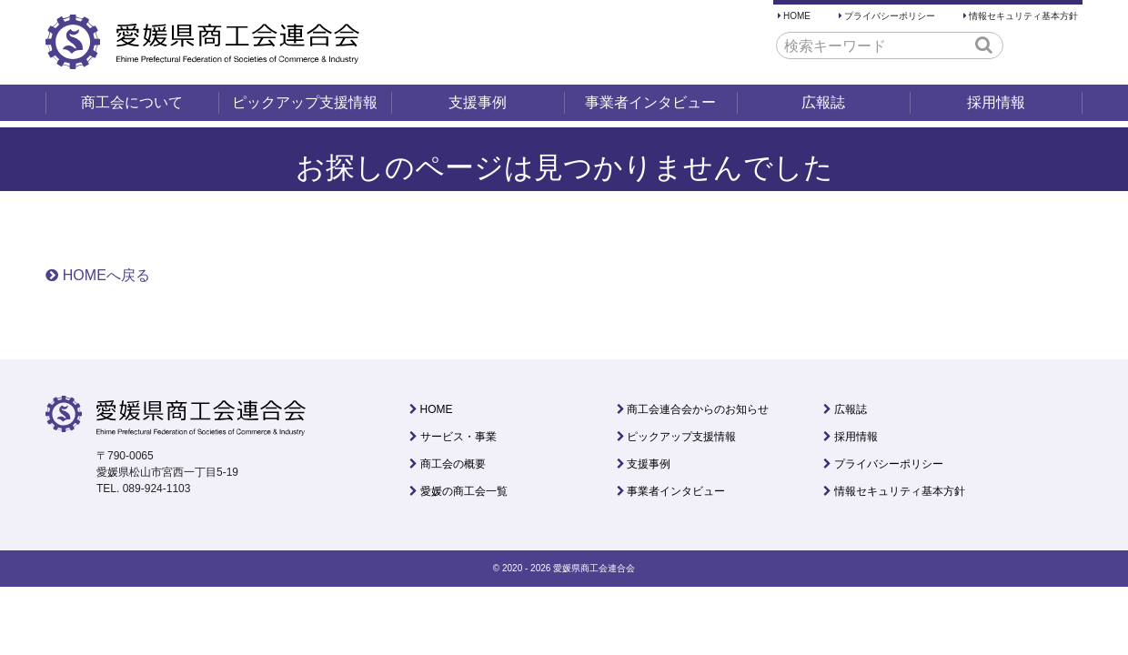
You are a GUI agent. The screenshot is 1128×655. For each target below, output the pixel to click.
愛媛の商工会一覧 (464, 491)
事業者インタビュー (650, 102)
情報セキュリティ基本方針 (1023, 16)
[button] (983, 44)
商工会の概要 (453, 464)
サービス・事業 (458, 436)
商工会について (132, 102)
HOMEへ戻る (106, 275)
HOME (797, 16)
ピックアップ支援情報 (305, 102)
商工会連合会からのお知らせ (698, 409)
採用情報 (996, 102)
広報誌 (823, 102)
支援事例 (477, 102)
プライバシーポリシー (889, 16)
